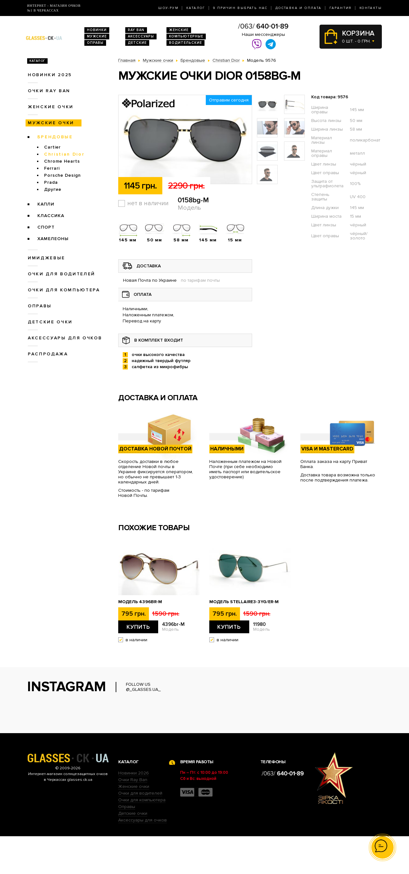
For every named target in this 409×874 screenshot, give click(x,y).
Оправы (95, 43)
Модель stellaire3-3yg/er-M (244, 601)
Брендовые (55, 137)
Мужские (97, 36)
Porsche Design (62, 175)
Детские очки (50, 322)
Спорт (46, 227)
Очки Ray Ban (132, 817)
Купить (138, 626)
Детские (137, 43)
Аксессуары (141, 36)
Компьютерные (186, 36)
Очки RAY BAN (49, 90)
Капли (45, 204)
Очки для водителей (61, 274)
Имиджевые (46, 258)
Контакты (370, 8)
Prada (51, 182)
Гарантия (340, 8)
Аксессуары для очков (65, 338)
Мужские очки (51, 122)
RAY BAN (136, 30)
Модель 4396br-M (140, 601)
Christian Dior (64, 154)
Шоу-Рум (168, 8)
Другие (52, 189)
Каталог (195, 8)
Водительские (185, 43)
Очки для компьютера (64, 290)
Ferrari (52, 168)
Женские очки (50, 106)
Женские (179, 30)
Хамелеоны (53, 238)
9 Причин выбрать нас (240, 8)
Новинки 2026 (133, 810)
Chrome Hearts (62, 161)
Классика (50, 215)
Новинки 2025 (50, 74)
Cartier (52, 147)
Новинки (97, 30)
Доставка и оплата (298, 8)
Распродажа (48, 354)
